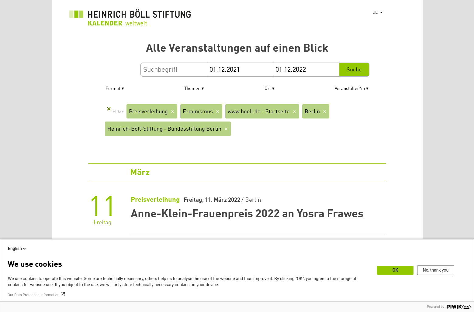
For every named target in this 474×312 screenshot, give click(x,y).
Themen (192, 89)
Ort (268, 89)
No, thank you (436, 270)
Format (113, 89)
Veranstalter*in (350, 89)
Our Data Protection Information (33, 295)
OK (395, 270)
